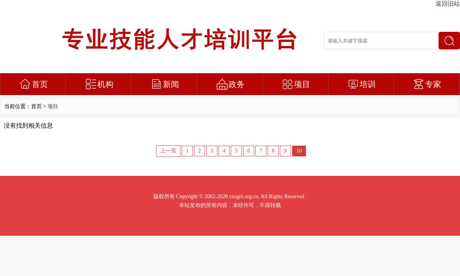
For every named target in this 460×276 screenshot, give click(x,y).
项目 (302, 84)
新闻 (171, 84)
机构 (105, 84)
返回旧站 (447, 3)
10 (299, 151)
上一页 (168, 151)
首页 (40, 84)
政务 (236, 84)
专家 (433, 84)
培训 (368, 84)
